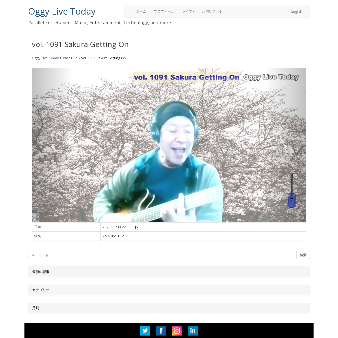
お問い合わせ (212, 11)
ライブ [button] (188, 11)
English (296, 11)
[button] (52, 145)
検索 (303, 254)
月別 (35, 307)
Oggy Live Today (62, 11)
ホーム (141, 11)
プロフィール (164, 11)
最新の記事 (40, 271)
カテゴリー (40, 289)
